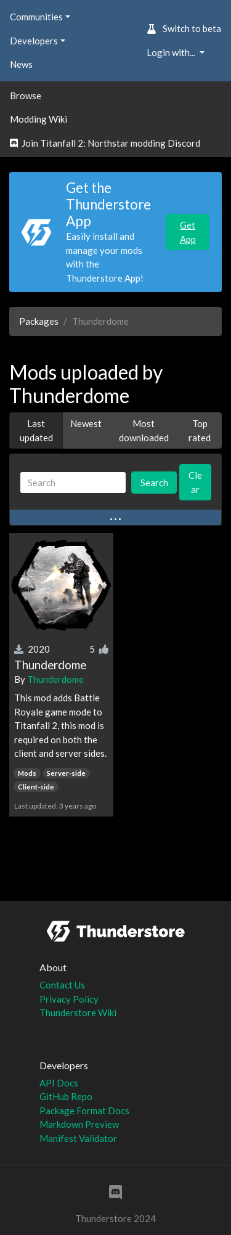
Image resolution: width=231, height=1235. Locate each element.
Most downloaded (144, 430)
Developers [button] (34, 40)
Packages (39, 321)
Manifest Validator (78, 1138)
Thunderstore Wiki (77, 1012)
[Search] (73, 482)
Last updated (36, 430)
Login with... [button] (172, 52)
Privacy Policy (69, 999)
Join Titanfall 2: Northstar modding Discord (105, 143)
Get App (188, 232)
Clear (195, 482)
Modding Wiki (38, 118)
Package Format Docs (84, 1110)
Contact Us (62, 984)
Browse (25, 95)
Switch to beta (184, 28)
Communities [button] (36, 16)
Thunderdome (55, 679)
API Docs (58, 1082)
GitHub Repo (65, 1096)
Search (154, 482)
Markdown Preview (79, 1124)
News (21, 64)
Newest (86, 423)
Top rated (199, 430)
